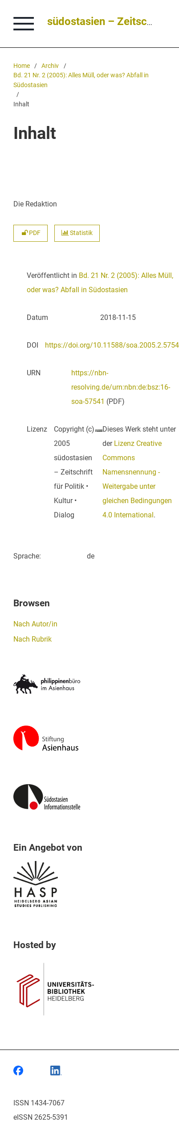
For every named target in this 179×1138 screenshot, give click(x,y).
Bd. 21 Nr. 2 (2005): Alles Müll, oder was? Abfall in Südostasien (81, 80)
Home (21, 66)
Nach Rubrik (32, 639)
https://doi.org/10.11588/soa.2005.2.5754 (112, 345)
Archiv (50, 66)
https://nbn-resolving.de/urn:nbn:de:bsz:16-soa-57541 (120, 387)
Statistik (77, 233)
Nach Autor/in (35, 624)
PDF (30, 233)
